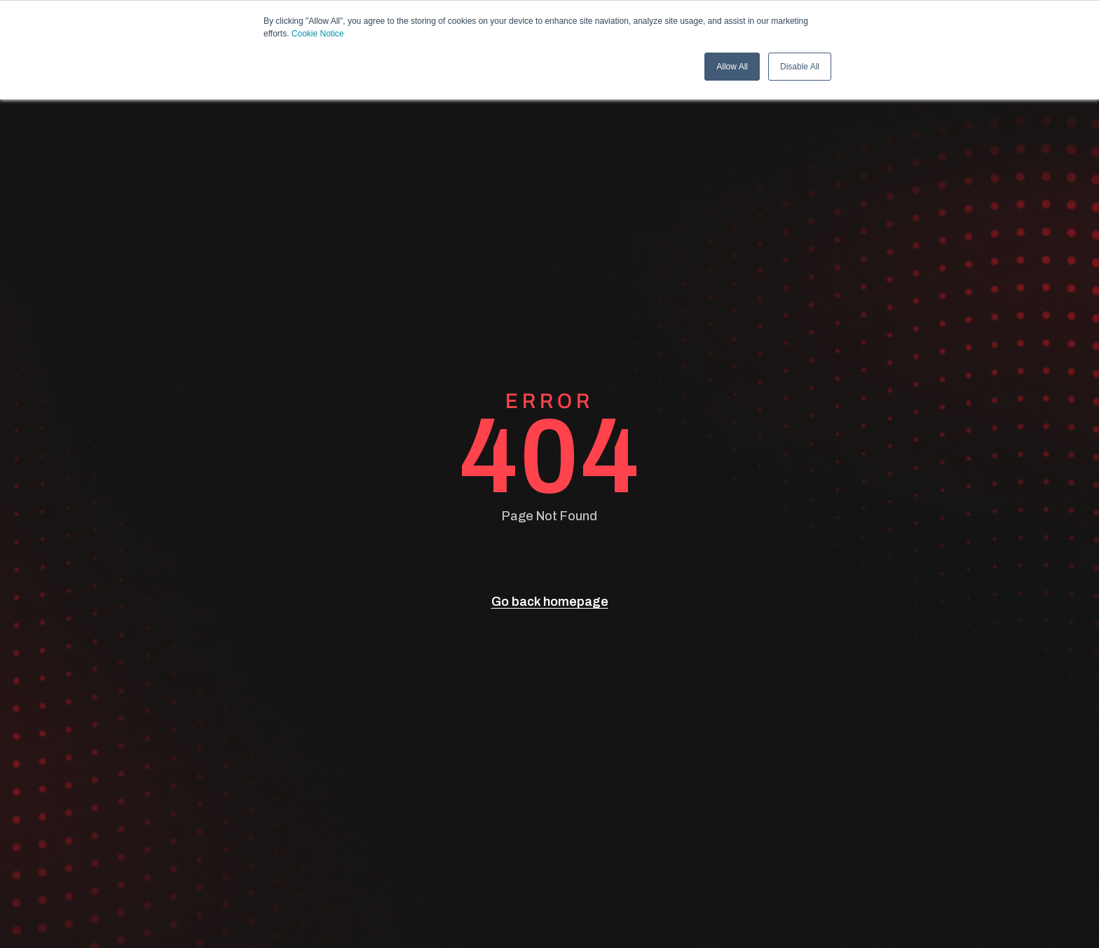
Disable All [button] (799, 67)
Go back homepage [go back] (549, 602)
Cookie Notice (318, 34)
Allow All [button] (732, 67)
